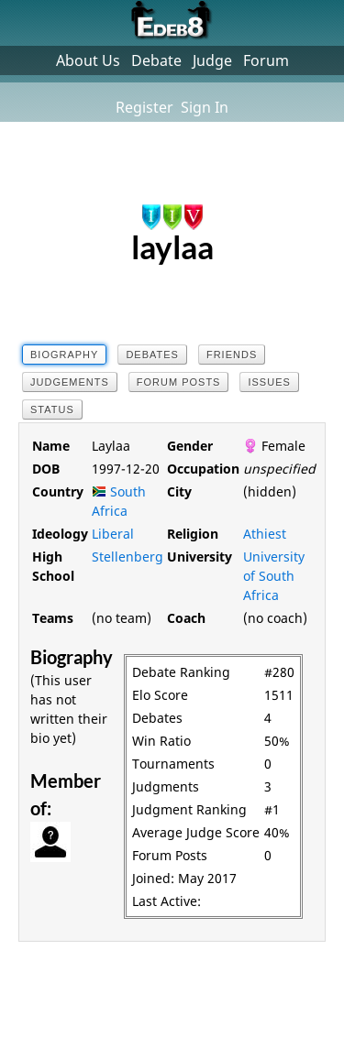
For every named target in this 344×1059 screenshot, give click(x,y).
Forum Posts (179, 382)
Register (144, 107)
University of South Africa (274, 576)
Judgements (69, 382)
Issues (269, 382)
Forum (266, 60)
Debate (156, 60)
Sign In (204, 107)
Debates (152, 354)
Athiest (264, 533)
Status (52, 409)
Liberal (113, 533)
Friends (231, 354)
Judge (212, 60)
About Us (88, 60)
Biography (64, 354)
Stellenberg (127, 556)
